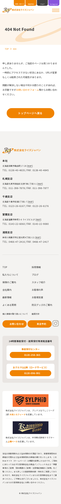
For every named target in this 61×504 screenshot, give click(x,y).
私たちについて (10, 274)
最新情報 (7, 297)
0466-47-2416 (17, 241)
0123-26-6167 (17, 206)
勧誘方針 (36, 313)
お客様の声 (37, 289)
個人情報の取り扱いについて (15, 313)
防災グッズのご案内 (42, 304)
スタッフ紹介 (38, 282)
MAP (30, 165)
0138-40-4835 (17, 170)
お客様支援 (37, 297)
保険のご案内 (9, 282)
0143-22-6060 (17, 223)
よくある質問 (9, 304)
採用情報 (36, 267)
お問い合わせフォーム (27, 89)
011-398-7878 (17, 188)
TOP (4, 267)
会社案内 (7, 289)
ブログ (35, 274)
